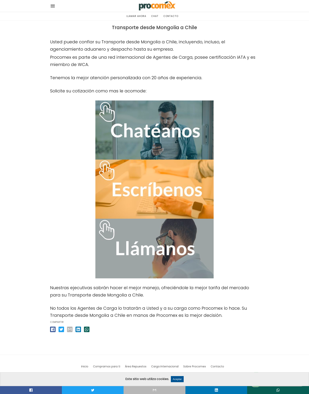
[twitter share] (61, 329)
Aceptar (177, 379)
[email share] (70, 329)
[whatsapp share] (86, 329)
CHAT (154, 16)
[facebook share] (53, 329)
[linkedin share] (78, 329)
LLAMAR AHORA (136, 16)
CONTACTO (170, 16)
